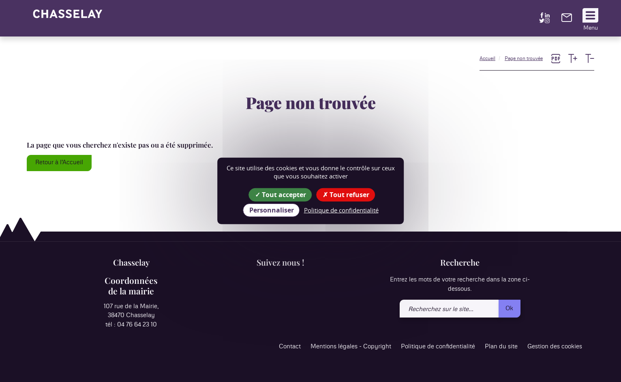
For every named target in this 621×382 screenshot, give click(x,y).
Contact (290, 347)
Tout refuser (346, 194)
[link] (566, 20)
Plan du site (501, 347)
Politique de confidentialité (438, 347)
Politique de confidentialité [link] (341, 210)
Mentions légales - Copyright (350, 347)
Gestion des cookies (554, 347)
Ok (509, 308)
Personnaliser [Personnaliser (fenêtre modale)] (271, 210)
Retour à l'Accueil (59, 162)
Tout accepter (280, 194)
